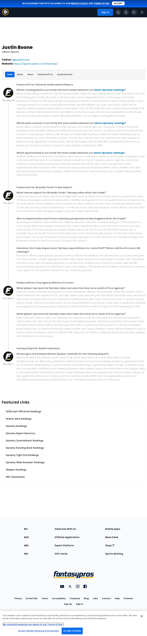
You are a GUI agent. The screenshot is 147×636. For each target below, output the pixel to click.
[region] (73, 623)
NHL (26, 553)
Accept (118, 3)
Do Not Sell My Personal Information (38, 630)
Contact (106, 598)
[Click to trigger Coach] (118, 12)
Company (75, 598)
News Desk (111, 536)
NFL (26, 528)
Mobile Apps (112, 528)
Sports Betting (114, 553)
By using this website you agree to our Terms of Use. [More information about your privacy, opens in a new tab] (33, 624)
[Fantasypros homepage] (5, 14)
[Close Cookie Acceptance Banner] (141, 616)
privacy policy (79, 3)
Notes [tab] (20, 74)
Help (117, 598)
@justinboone (20, 59)
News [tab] (30, 74)
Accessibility (59, 598)
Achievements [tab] (65, 74)
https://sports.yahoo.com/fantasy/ (36, 63)
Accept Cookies (72, 630)
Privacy (18, 598)
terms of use (101, 3)
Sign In (79, 603)
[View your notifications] (126, 12)
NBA (26, 545)
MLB (26, 536)
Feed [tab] (10, 74)
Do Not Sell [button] (31, 598)
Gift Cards (61, 553)
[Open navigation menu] (142, 12)
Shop (109, 545)
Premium (128, 598)
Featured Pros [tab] (45, 74)
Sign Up (68, 603)
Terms (44, 598)
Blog (86, 598)
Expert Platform (64, 545)
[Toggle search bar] (134, 12)
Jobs (95, 598)
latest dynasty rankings (109, 89)
